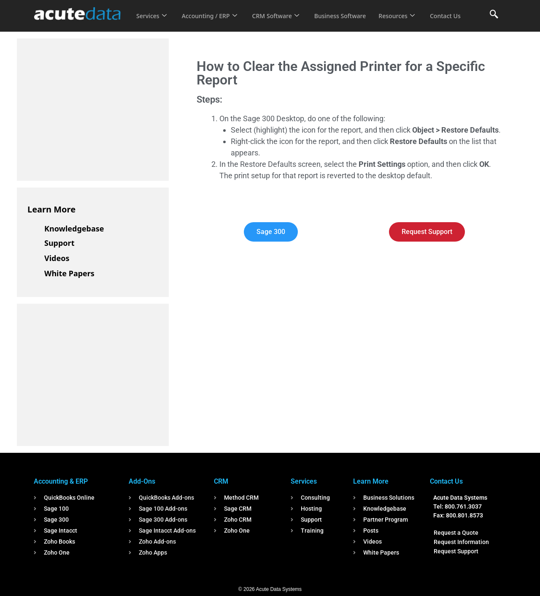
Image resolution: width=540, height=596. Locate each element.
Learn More (51, 209)
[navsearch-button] (494, 14)
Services (152, 10)
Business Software (349, 10)
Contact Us (152, 21)
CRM (221, 481)
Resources (408, 10)
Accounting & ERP (61, 481)
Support (59, 243)
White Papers (69, 273)
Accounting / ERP (212, 10)
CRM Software (282, 10)
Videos (57, 258)
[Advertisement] (90, 108)
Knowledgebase (74, 228)
